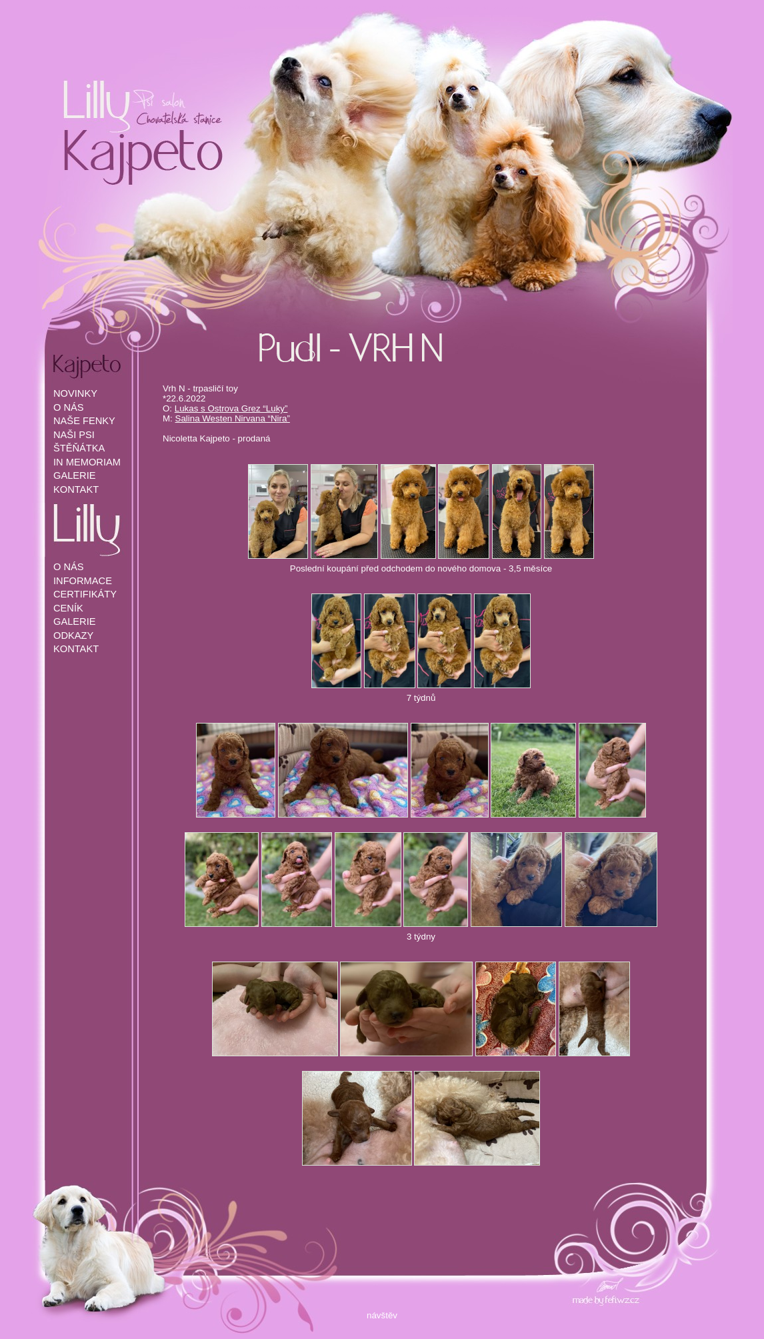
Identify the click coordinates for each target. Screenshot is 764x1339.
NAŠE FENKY (84, 420)
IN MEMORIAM (87, 462)
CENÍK (68, 608)
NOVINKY (75, 393)
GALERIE (74, 475)
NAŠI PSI (74, 434)
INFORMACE (82, 580)
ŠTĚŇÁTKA (79, 448)
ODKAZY (73, 635)
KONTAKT (76, 489)
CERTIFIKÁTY (85, 594)
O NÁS (68, 407)
